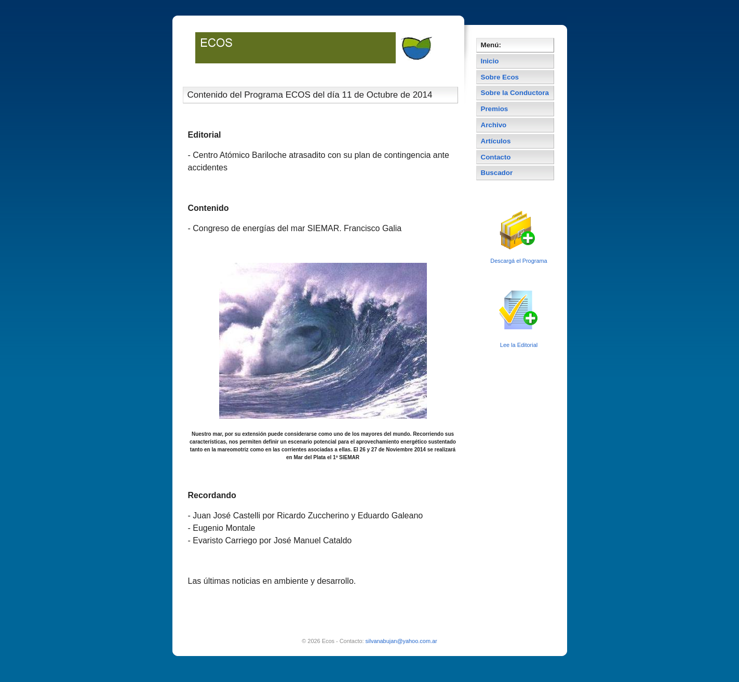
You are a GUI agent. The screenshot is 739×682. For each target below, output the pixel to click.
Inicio (490, 61)
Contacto (496, 157)
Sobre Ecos (500, 77)
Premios (494, 109)
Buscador (497, 173)
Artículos (496, 141)
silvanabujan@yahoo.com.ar (401, 641)
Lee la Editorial (519, 345)
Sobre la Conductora (515, 93)
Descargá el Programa (518, 261)
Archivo (494, 125)
